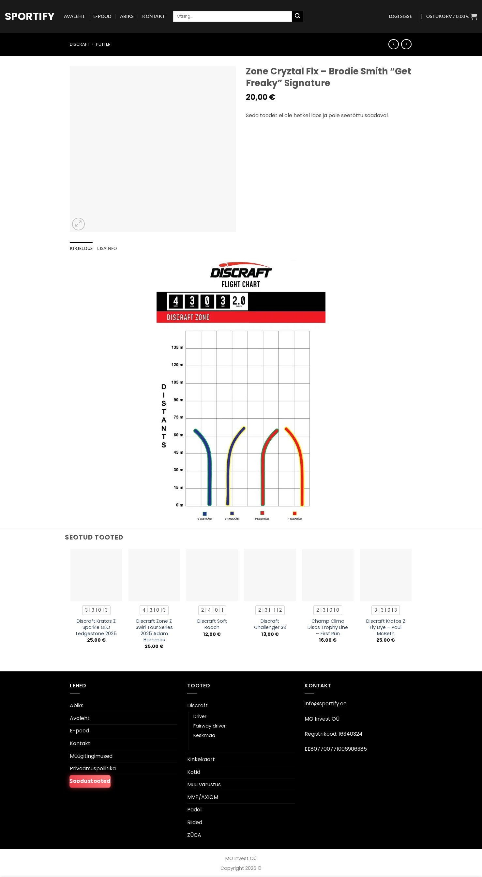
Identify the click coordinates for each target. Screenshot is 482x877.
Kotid (193, 772)
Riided (194, 822)
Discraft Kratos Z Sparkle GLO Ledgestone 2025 (96, 627)
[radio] (96, 610)
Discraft (79, 44)
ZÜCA (194, 835)
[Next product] (393, 44)
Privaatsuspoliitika (93, 768)
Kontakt (153, 16)
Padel (194, 809)
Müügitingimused (91, 756)
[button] (401, 16)
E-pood (102, 16)
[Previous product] (406, 44)
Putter (103, 44)
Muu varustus (204, 784)
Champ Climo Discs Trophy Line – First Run (328, 627)
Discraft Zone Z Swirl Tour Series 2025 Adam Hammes (154, 630)
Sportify (29, 16)
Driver (199, 716)
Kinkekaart (201, 759)
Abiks (127, 16)
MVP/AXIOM (202, 797)
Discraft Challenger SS (270, 624)
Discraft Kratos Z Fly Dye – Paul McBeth (385, 627)
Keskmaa (204, 735)
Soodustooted (90, 781)
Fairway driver (209, 726)
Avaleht (74, 16)
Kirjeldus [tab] (81, 248)
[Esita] (297, 16)
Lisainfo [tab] (107, 248)
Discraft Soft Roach (212, 624)
